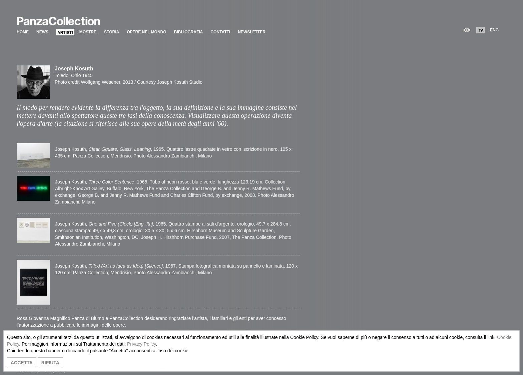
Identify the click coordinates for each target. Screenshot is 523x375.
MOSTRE (87, 32)
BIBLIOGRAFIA (188, 32)
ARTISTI (65, 32)
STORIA (111, 32)
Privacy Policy (141, 344)
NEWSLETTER (252, 32)
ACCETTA (22, 362)
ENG (494, 30)
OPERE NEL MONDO (146, 32)
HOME (23, 32)
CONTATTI (220, 32)
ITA (481, 30)
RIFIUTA (50, 362)
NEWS (42, 32)
